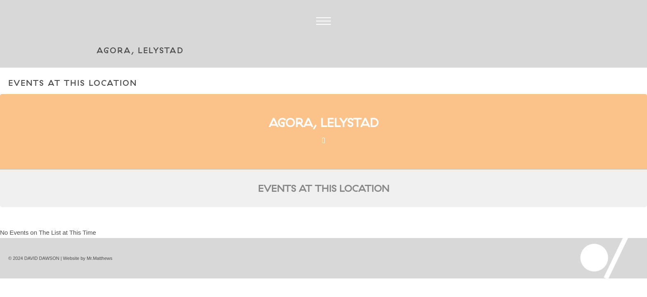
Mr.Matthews (99, 258)
